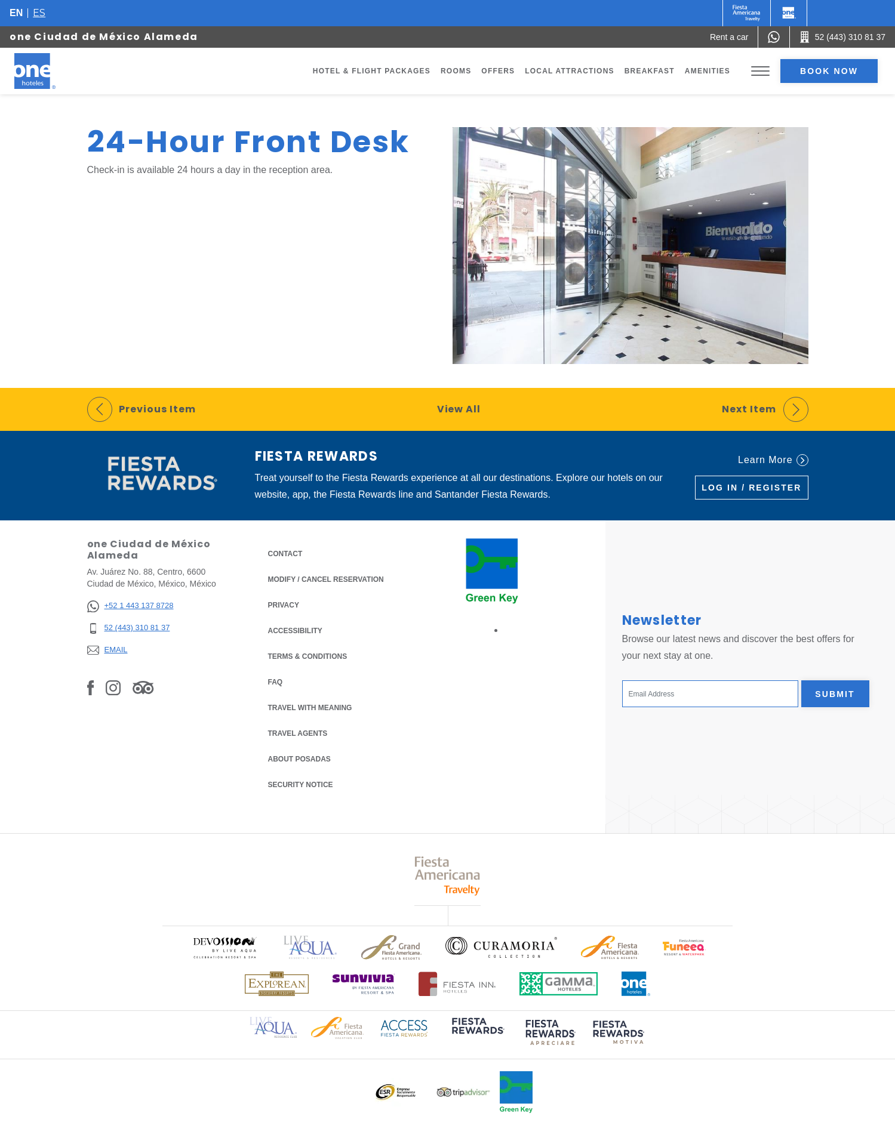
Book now (829, 71)
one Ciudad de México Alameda (104, 37)
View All (459, 409)
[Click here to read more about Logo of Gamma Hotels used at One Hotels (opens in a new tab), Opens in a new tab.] (558, 983)
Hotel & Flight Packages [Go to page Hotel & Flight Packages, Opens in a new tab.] (371, 71)
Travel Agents (298, 733)
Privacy (283, 604)
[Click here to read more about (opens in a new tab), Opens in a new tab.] (477, 1034)
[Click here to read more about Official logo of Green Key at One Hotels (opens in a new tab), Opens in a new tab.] (516, 1092)
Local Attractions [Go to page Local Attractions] (569, 71)
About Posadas (299, 759)
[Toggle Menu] (760, 71)
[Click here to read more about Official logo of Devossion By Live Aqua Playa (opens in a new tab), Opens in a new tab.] (224, 947)
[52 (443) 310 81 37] (130, 628)
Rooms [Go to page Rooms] (456, 71)
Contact (285, 554)
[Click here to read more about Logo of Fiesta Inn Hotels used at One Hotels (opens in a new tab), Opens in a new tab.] (457, 984)
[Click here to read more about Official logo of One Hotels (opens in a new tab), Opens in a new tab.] (636, 984)
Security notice (300, 785)
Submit (834, 694)
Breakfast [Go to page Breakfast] (650, 71)
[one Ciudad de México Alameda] (49, 71)
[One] (789, 13)
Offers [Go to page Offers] (498, 71)
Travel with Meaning (310, 708)
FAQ (275, 682)
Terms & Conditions (307, 655)
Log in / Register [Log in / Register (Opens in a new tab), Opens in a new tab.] (751, 487)
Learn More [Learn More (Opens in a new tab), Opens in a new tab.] (773, 460)
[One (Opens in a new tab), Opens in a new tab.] (746, 13)
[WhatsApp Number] (773, 37)
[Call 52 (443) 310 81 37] (842, 37)
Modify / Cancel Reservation (326, 579)
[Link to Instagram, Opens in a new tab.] (113, 687)
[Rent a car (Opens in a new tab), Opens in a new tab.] (729, 37)
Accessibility (295, 631)
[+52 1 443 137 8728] (130, 606)
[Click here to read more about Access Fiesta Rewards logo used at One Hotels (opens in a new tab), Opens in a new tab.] (404, 1027)
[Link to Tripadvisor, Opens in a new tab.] (143, 687)
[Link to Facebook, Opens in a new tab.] (90, 687)
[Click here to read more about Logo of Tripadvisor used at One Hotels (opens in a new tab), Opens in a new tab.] (463, 1092)
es (39, 12)
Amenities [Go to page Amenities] (707, 71)
